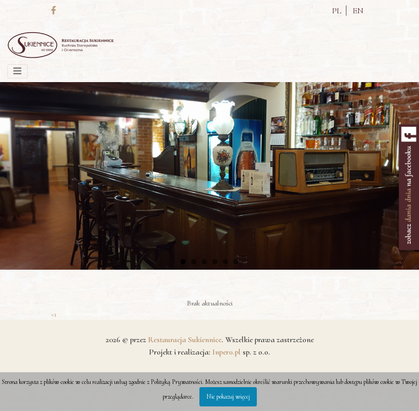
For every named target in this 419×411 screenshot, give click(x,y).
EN (358, 11)
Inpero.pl (226, 352)
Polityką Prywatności (176, 382)
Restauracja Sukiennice (184, 339)
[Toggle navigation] (17, 71)
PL (336, 11)
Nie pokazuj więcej (228, 396)
